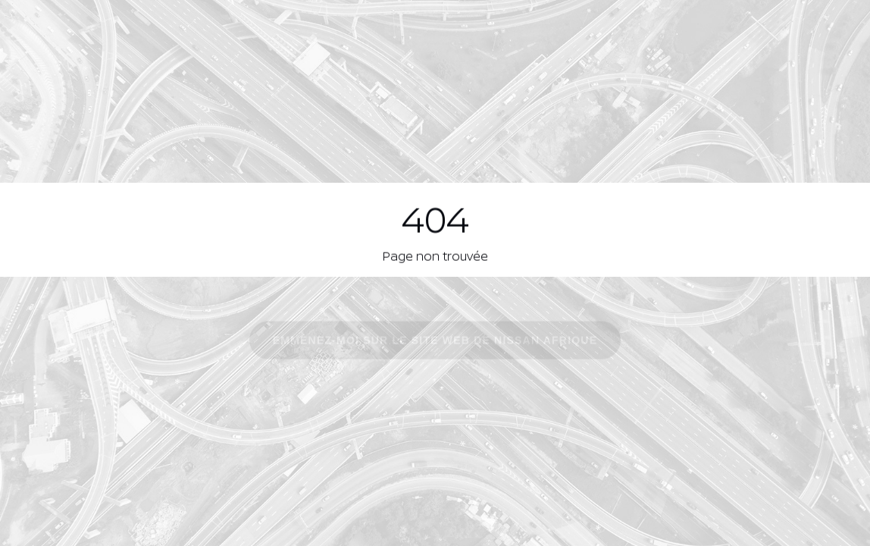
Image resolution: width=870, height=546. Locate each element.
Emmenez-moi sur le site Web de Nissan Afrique (435, 341)
